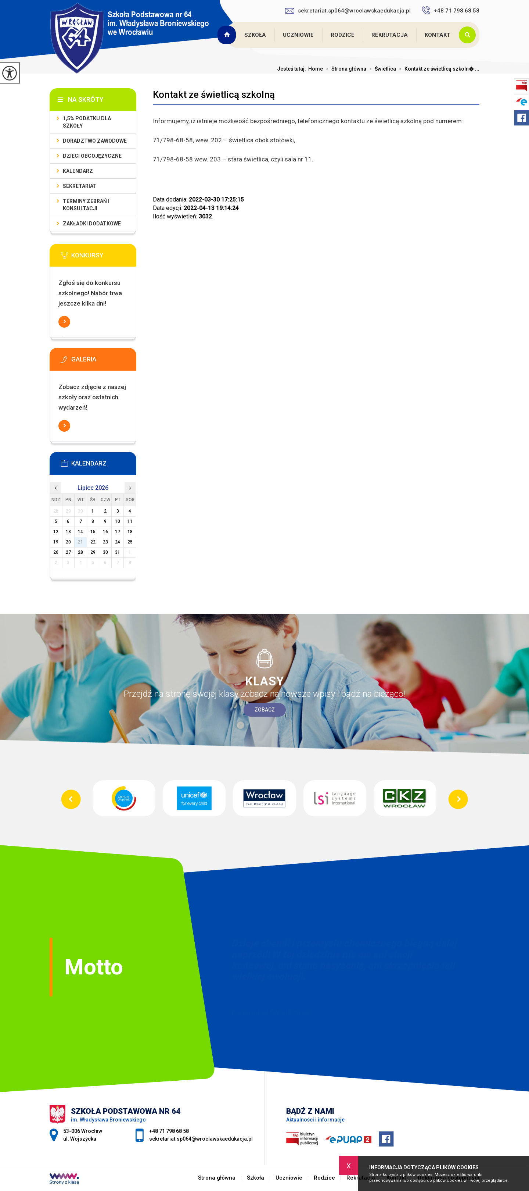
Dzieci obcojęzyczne (92, 156)
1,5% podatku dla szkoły (87, 122)
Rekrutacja (389, 35)
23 (105, 542)
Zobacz (265, 710)
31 (117, 552)
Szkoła (255, 35)
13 (68, 531)
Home (315, 68)
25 (130, 542)
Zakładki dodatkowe (92, 224)
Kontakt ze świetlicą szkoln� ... (437, 68)
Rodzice (343, 35)
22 (93, 542)
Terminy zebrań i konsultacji (86, 204)
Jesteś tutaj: (292, 68)
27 (68, 552)
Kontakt (437, 35)
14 (80, 531)
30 (105, 552)
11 (130, 521)
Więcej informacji (64, 322)
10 (117, 521)
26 (55, 552)
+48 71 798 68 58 (450, 10)
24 (117, 542)
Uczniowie (298, 35)
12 (55, 531)
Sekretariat (80, 186)
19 (55, 542)
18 (130, 531)
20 (68, 542)
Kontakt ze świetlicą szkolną (214, 94)
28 (80, 552)
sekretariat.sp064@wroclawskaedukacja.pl (348, 10)
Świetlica (381, 68)
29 (93, 552)
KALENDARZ (78, 171)
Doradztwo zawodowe (95, 141)
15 (93, 531)
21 (80, 542)
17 (117, 531)
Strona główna (227, 35)
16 (105, 531)
